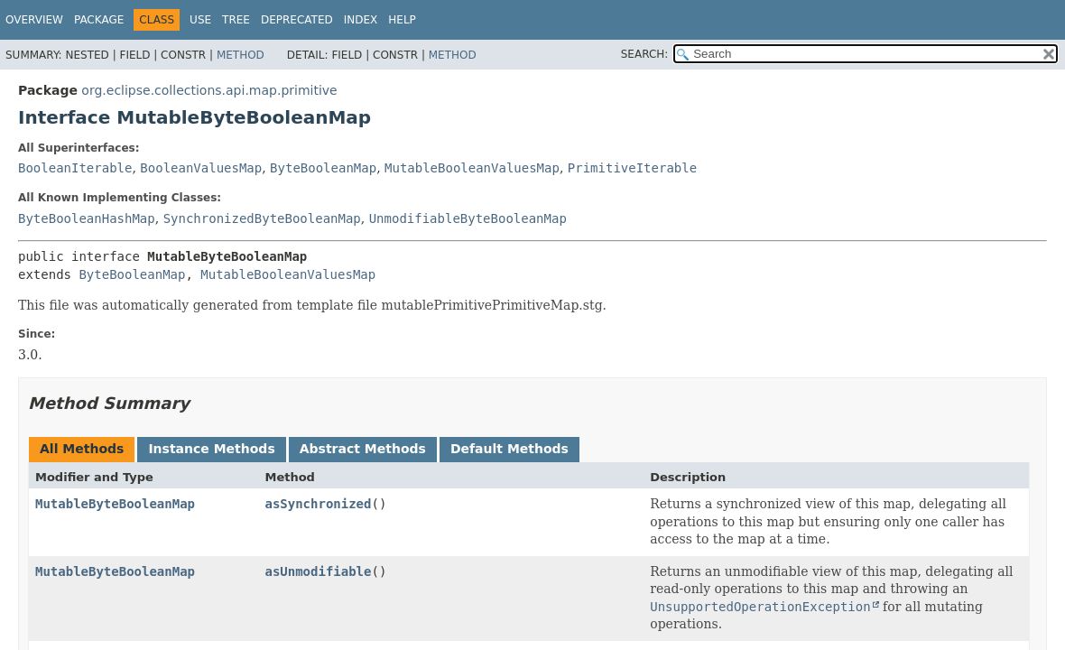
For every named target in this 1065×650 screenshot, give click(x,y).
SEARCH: (645, 54)
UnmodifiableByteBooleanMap (468, 218)
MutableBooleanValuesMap (472, 168)
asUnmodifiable (317, 571)
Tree (236, 20)
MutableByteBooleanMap (115, 504)
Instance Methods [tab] (211, 448)
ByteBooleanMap (323, 168)
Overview (34, 20)
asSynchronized (317, 504)
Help (402, 20)
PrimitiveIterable (632, 168)
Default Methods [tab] (509, 448)
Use (200, 20)
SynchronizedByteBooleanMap (262, 218)
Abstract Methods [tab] (363, 448)
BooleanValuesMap (201, 168)
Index (361, 20)
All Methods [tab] (82, 448)
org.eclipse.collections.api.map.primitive (209, 90)
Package (99, 20)
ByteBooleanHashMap (86, 218)
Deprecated (297, 20)
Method (240, 55)
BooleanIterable (75, 168)
